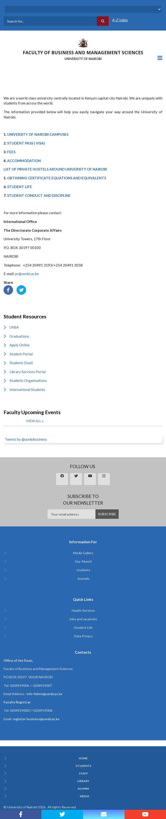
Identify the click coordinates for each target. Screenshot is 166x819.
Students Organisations (28, 380)
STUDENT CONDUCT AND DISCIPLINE (39, 195)
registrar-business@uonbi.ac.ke (36, 719)
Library (83, 781)
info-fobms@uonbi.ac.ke (44, 694)
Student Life (83, 627)
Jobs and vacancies (83, 619)
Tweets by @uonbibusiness (26, 439)
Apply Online (19, 345)
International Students (27, 389)
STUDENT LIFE (19, 187)
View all (33, 421)
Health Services (83, 610)
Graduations (19, 336)
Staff (83, 773)
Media (84, 796)
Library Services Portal (27, 372)
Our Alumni (83, 561)
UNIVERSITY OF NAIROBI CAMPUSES (37, 134)
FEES (11, 152)
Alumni (83, 788)
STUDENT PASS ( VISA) (26, 143)
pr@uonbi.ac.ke (27, 273)
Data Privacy (83, 636)
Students (83, 766)
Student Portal (21, 354)
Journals (83, 578)
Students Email (21, 363)
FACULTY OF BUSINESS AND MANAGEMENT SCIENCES (83, 53)
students (83, 570)
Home (83, 758)
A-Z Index (120, 20)
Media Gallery (83, 553)
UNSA (14, 327)
